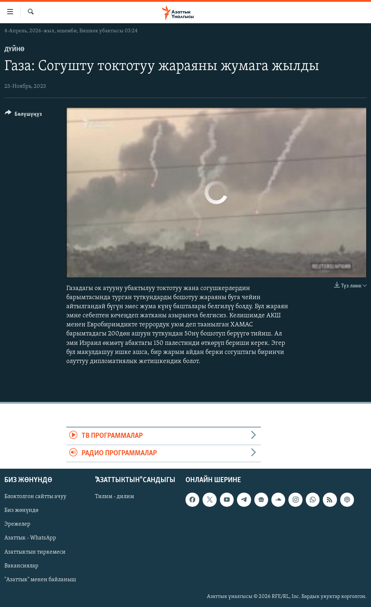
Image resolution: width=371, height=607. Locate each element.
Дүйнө (14, 49)
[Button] (23, 115)
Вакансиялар (21, 566)
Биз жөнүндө (21, 510)
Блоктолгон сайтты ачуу (35, 497)
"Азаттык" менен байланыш (40, 580)
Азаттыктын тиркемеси (35, 552)
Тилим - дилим (114, 497)
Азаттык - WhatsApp (30, 538)
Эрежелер (17, 524)
